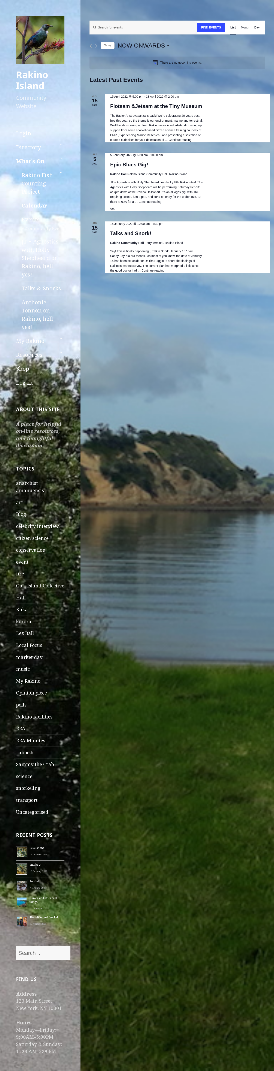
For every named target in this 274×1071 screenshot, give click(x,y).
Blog (21, 514)
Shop (22, 368)
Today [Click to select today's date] (107, 45)
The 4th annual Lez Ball (44, 917)
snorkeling (28, 788)
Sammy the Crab (35, 764)
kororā (23, 621)
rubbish (25, 752)
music (23, 669)
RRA (20, 728)
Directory (28, 147)
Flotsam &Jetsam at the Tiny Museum (156, 106)
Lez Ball (25, 633)
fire (20, 573)
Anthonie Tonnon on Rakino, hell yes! (37, 315)
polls (21, 704)
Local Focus (29, 645)
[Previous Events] (90, 46)
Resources (29, 354)
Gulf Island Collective (40, 585)
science (24, 776)
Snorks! (34, 881)
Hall (21, 597)
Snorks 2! (35, 864)
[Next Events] (96, 46)
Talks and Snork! (130, 233)
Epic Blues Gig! (129, 164)
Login (23, 133)
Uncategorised (32, 812)
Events (43, 224)
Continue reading (180, 140)
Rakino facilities (34, 716)
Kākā (22, 609)
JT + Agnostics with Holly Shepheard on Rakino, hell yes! (40, 258)
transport (27, 800)
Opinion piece (31, 692)
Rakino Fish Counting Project (37, 183)
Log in (24, 382)
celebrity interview (37, 526)
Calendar (34, 205)
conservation (31, 550)
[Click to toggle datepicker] (143, 45)
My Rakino (30, 341)
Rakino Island (32, 80)
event (22, 562)
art (19, 502)
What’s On (30, 161)
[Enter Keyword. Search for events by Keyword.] (143, 27)
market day (29, 657)
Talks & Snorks (41, 288)
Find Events (211, 27)
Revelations (37, 848)
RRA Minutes (30, 740)
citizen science (32, 538)
